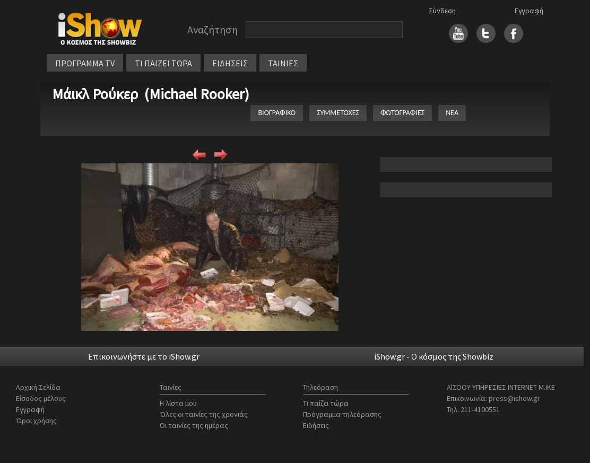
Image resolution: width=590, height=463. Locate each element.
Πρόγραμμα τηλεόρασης (342, 414)
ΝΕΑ (452, 112)
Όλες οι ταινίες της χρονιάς (204, 414)
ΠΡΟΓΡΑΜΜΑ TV (85, 63)
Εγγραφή (529, 10)
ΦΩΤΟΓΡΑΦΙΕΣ (402, 112)
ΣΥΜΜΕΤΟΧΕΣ (338, 112)
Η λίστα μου (178, 403)
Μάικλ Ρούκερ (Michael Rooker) (150, 93)
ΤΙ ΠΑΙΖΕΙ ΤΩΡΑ (163, 63)
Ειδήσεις (316, 425)
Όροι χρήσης (36, 420)
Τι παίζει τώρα (326, 403)
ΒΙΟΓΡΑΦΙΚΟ (277, 112)
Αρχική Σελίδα (38, 387)
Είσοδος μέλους (41, 398)
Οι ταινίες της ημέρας (194, 425)
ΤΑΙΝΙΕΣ (283, 63)
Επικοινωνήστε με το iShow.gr (143, 356)
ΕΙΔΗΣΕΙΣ (230, 63)
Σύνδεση (442, 10)
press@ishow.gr (514, 398)
